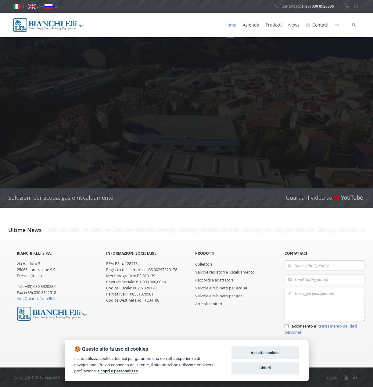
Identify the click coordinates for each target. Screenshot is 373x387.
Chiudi (265, 368)
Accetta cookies (265, 352)
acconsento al (321, 329)
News (293, 25)
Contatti (317, 25)
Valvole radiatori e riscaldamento (225, 272)
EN (34, 6)
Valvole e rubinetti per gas (218, 296)
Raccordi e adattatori (214, 280)
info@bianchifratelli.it (36, 298)
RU (51, 6)
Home (230, 25)
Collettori (203, 264)
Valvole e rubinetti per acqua (221, 288)
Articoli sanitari (208, 303)
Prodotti (274, 25)
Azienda (251, 25)
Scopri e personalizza (118, 370)
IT (19, 6)
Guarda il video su (324, 197)
